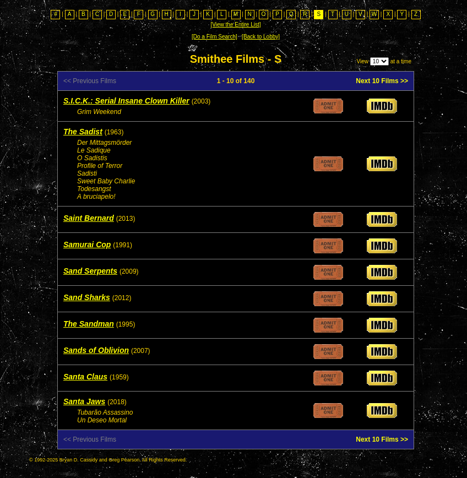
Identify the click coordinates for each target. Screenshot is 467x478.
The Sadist (82, 131)
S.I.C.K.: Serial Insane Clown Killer (126, 100)
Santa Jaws (84, 401)
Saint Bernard (88, 218)
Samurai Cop (87, 244)
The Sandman (88, 323)
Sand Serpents (90, 271)
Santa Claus (85, 376)
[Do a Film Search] (214, 37)
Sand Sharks (86, 297)
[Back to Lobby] (261, 37)
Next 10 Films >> (382, 81)
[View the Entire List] (236, 24)
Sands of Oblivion (96, 350)
